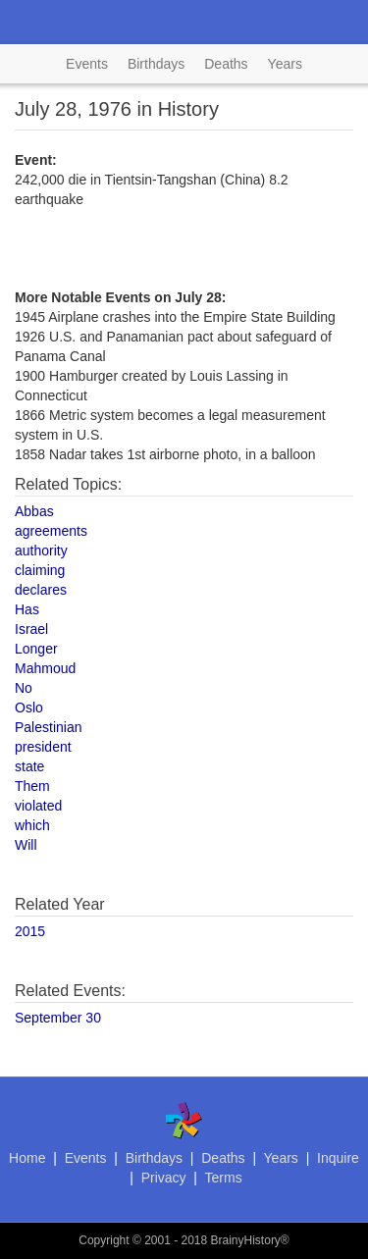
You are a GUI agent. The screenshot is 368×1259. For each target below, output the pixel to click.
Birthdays (156, 64)
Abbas (34, 511)
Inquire (338, 1158)
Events (87, 64)
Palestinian (48, 727)
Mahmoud (45, 668)
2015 (30, 931)
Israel (31, 629)
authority (41, 550)
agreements (51, 531)
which (32, 825)
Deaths (225, 64)
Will (26, 845)
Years (285, 64)
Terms (223, 1177)
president (43, 747)
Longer (36, 648)
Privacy (163, 1177)
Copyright (104, 1240)
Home (27, 1158)
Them (32, 786)
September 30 (58, 1017)
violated (38, 805)
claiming (40, 570)
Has (27, 609)
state (29, 766)
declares (41, 590)
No (23, 688)
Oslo (29, 707)
